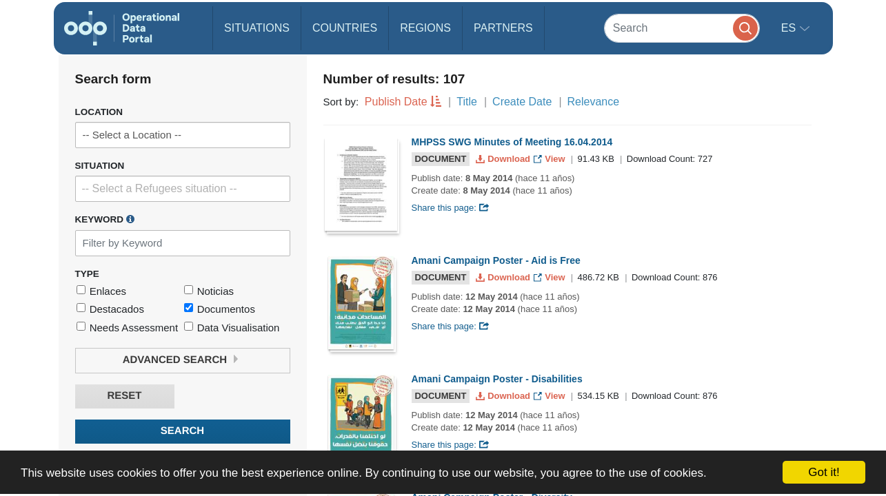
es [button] (790, 28)
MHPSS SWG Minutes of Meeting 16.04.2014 (512, 141)
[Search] (682, 28)
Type (87, 274)
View (550, 159)
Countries (344, 28)
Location (99, 112)
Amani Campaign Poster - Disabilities (497, 378)
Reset (124, 396)
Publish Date (396, 101)
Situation (100, 166)
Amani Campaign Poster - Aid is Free (496, 260)
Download (504, 159)
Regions (425, 28)
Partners (503, 28)
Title (466, 101)
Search (182, 431)
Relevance (593, 101)
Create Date (522, 101)
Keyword (104, 219)
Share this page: (451, 208)
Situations (257, 28)
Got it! (823, 472)
